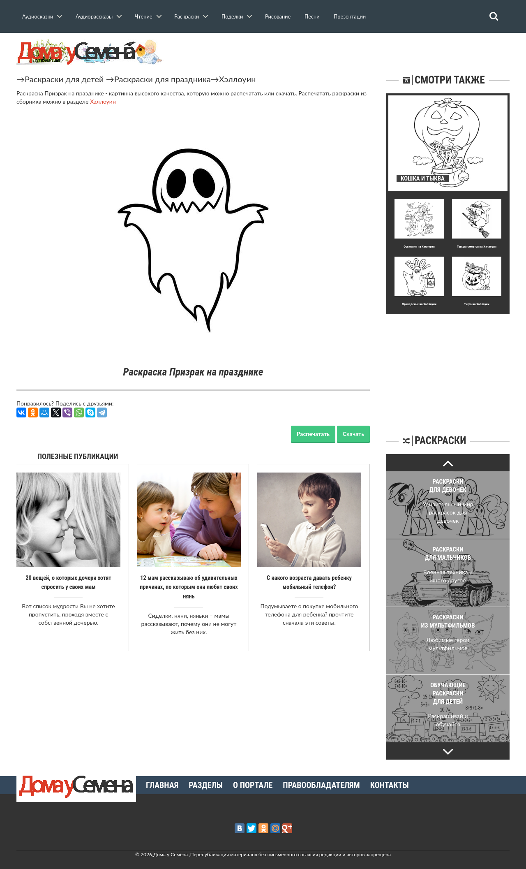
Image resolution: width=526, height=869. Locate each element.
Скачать (353, 433)
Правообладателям (321, 785)
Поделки (232, 16)
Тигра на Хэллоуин (476, 304)
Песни (312, 16)
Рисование (278, 16)
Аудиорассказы (94, 16)
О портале (252, 785)
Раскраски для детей (64, 79)
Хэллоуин (237, 79)
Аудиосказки (37, 16)
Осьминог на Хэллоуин (419, 246)
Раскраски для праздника (162, 79)
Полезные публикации (77, 456)
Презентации (350, 16)
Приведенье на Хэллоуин (419, 304)
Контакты (389, 785)
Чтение (143, 16)
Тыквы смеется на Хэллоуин (476, 246)
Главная (162, 785)
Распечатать (313, 433)
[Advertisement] (448, 365)
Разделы (206, 785)
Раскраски (186, 16)
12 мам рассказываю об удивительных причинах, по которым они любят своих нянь (189, 587)
